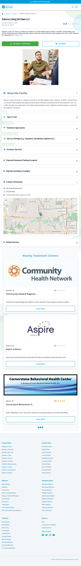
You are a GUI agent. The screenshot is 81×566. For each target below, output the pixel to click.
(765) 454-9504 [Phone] (10, 191)
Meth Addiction (46, 504)
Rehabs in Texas (6, 455)
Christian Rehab (6, 536)
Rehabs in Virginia (7, 473)
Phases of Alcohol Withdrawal (10, 496)
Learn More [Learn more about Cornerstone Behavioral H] (40, 419)
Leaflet (75, 233)
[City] (15, 14)
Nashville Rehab (46, 452)
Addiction (5, 481)
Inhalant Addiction (47, 501)
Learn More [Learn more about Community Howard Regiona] (40, 309)
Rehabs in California (7, 449)
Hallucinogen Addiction (48, 496)
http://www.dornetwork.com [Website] (14, 188)
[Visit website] (60, 43)
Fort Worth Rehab (47, 446)
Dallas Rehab (45, 449)
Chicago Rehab (46, 473)
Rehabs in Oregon (7, 467)
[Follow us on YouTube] (54, 534)
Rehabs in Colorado (7, 461)
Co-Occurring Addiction (8, 548)
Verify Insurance (46, 527)
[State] (8, 14)
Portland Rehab (46, 470)
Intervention (5, 501)
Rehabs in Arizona (7, 458)
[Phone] (20, 43)
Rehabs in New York (7, 452)
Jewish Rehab (6, 533)
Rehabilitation (6, 525)
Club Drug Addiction (47, 507)
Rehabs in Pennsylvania (8, 470)
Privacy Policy (74, 559)
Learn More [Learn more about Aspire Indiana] (40, 364)
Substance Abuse (47, 481)
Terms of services (64, 559)
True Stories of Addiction (49, 525)
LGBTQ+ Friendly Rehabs (9, 493)
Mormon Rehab (6, 539)
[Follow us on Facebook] (43, 534)
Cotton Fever (5, 490)
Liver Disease (5, 499)
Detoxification (6, 522)
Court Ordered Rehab (8, 507)
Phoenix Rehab (46, 464)
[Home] (3, 14)
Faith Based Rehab (7, 542)
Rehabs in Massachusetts (9, 464)
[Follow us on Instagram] (50, 534)
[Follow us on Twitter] (46, 534)
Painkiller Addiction (47, 493)
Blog (43, 522)
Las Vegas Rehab (47, 461)
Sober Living (5, 527)
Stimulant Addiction (47, 484)
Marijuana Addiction (47, 499)
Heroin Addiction (46, 510)
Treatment (5, 518)
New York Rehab (46, 467)
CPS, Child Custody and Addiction (11, 510)
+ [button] (6, 200)
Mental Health (6, 484)
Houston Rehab (46, 455)
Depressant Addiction (48, 487)
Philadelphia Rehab (47, 458)
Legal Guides (5, 504)
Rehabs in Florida (7, 446)
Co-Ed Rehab (5, 530)
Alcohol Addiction (47, 490)
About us (45, 518)
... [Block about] (18, 35)
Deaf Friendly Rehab (7, 545)
